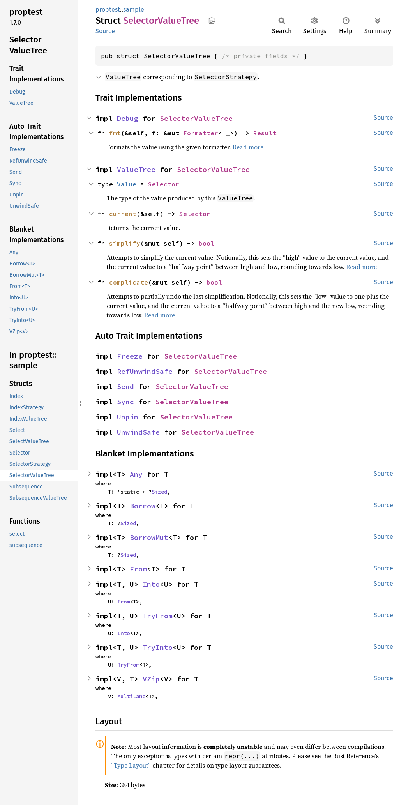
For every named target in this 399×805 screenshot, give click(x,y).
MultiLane (131, 696)
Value (126, 184)
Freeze (130, 356)
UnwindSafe (138, 432)
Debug (127, 118)
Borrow (142, 505)
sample (133, 9)
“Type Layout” (131, 765)
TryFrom (158, 615)
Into (151, 584)
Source (105, 31)
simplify (124, 243)
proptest (107, 9)
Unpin (127, 416)
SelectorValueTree (196, 118)
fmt (115, 133)
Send (125, 386)
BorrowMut (149, 537)
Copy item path (211, 20)
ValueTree (136, 169)
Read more (248, 147)
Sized (159, 491)
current (122, 214)
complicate (128, 282)
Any (136, 474)
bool (206, 243)
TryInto (158, 647)
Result (265, 133)
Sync (125, 401)
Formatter (200, 133)
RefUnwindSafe (145, 371)
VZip (151, 678)
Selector (163, 184)
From (138, 568)
